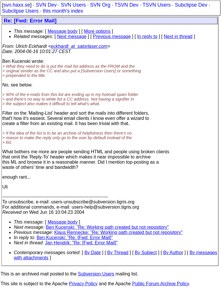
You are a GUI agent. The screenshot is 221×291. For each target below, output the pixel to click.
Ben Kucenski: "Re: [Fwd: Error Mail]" (75, 237)
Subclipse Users (20, 11)
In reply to (147, 36)
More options (97, 31)
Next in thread (178, 36)
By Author (173, 252)
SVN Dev (46, 5)
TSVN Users (156, 5)
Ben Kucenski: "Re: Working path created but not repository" (107, 227)
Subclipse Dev (191, 5)
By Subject (146, 252)
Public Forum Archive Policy (160, 283)
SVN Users (73, 5)
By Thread (118, 252)
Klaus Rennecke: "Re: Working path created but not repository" (118, 232)
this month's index (63, 11)
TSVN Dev (126, 5)
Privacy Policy (83, 283)
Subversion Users (96, 273)
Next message (71, 36)
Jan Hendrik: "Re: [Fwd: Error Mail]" (81, 242)
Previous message (112, 36)
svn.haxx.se (16, 5)
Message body (62, 31)
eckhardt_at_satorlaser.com (79, 46)
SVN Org (100, 5)
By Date (92, 252)
